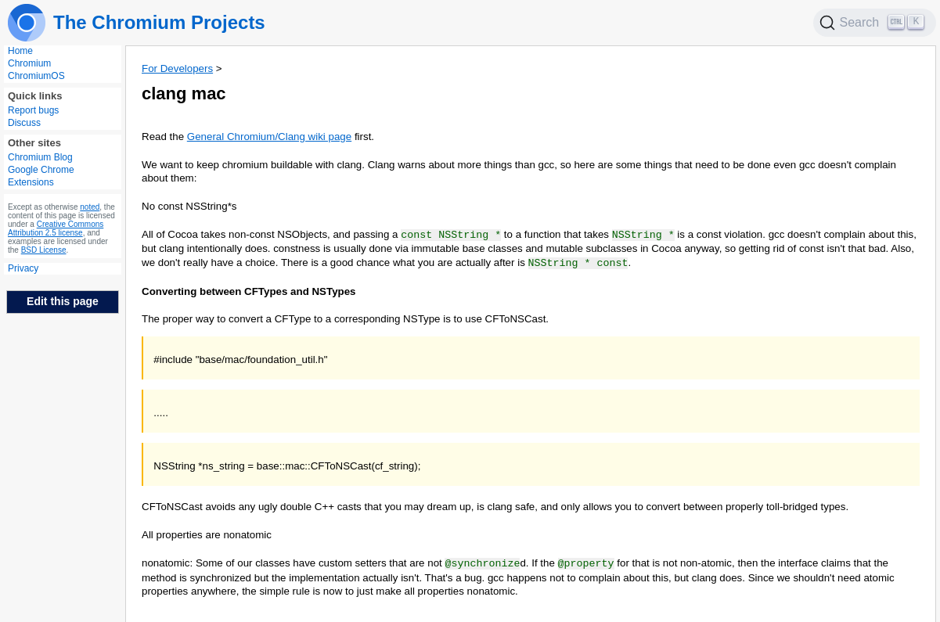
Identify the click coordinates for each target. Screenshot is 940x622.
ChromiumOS (36, 75)
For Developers (177, 68)
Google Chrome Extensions (41, 176)
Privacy (23, 268)
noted (89, 207)
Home (20, 50)
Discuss (24, 122)
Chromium (29, 63)
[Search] (875, 23)
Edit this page (63, 301)
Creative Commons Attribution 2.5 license (55, 228)
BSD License (44, 250)
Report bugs (33, 110)
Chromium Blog (40, 157)
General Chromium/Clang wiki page (269, 136)
